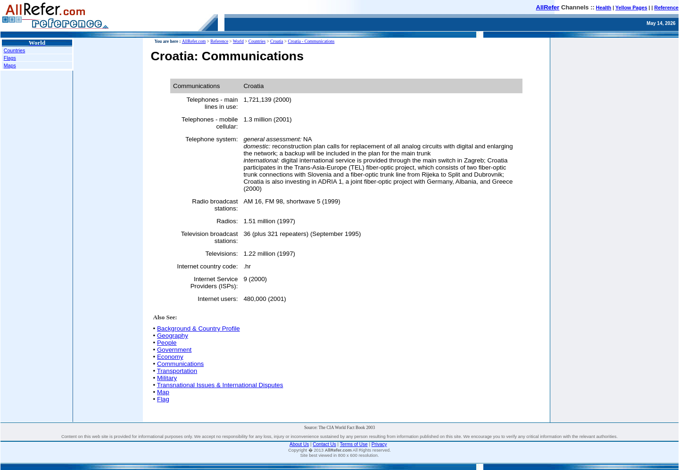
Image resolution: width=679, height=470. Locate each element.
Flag (163, 399)
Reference (666, 7)
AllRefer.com (194, 41)
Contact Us (324, 444)
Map (163, 392)
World (238, 41)
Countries (14, 50)
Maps (10, 65)
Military (167, 377)
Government (174, 349)
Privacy (379, 444)
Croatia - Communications (311, 41)
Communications (180, 363)
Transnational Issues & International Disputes (220, 385)
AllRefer (548, 7)
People (167, 342)
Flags (10, 58)
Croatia (276, 41)
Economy (170, 356)
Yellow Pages (631, 7)
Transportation (177, 370)
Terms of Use (354, 444)
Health (604, 7)
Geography (172, 335)
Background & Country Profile (198, 328)
